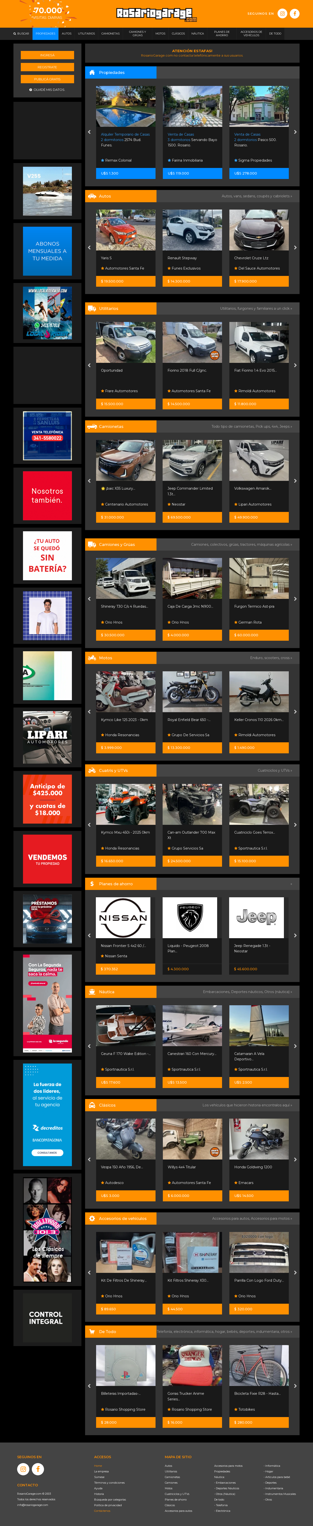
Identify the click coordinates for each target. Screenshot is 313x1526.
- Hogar (268, 1471)
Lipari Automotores (252, 504)
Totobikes (244, 1409)
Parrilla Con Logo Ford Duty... (259, 1280)
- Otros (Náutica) (224, 1494)
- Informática (272, 1465)
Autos (168, 1465)
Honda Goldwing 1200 (253, 1167)
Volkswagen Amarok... (252, 488)
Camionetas (172, 1477)
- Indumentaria (273, 1488)
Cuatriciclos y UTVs (177, 1494)
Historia (99, 1494)
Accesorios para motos (270, 1218)
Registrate (47, 67)
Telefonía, (165, 1331)
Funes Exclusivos (184, 268)
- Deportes (270, 1482)
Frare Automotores (119, 391)
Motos (168, 1488)
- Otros (268, 1499)
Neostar (176, 504)
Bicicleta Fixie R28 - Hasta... (257, 1393)
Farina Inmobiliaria (185, 160)
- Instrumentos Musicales (280, 1494)
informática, (204, 1331)
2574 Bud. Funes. (125, 140)
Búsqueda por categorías (110, 1499)
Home (98, 1465)
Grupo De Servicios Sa (188, 735)
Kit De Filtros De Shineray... (124, 1280)
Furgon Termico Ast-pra (254, 606)
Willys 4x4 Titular (182, 1167)
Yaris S (106, 258)
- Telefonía (221, 1505)
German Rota (248, 622)
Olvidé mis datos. (47, 89)
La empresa (101, 1471)
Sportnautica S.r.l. (251, 848)
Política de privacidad (108, 1505)
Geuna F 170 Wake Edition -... (126, 1054)
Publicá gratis (47, 79)
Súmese (99, 1477)
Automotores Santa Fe (122, 268)
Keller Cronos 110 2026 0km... (259, 720)
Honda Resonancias (120, 735)
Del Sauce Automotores (257, 268)
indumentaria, (268, 1331)
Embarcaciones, (217, 992)
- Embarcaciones (225, 1482)
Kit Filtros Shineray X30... (188, 1280)
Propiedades (222, 1471)
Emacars (243, 1183)
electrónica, (184, 1331)
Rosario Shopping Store (123, 1409)
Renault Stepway (182, 258)
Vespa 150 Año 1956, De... (122, 1167)
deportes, (247, 1331)
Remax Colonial (116, 160)
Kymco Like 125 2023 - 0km (124, 720)
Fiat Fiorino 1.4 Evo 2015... (255, 370)
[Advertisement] (47, 130)
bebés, (233, 1331)
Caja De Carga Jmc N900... (190, 606)
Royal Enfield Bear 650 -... (189, 720)
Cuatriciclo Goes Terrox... (254, 832)
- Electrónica (222, 1511)
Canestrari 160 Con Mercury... (192, 1054)
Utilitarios (171, 1471)
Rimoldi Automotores (254, 391)
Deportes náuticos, (247, 992)
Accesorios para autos (178, 1511)
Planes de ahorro (176, 1499)
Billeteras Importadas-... (121, 1393)
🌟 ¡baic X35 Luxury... (118, 488)
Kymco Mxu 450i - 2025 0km (125, 832)
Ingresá (47, 55)
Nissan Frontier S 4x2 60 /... (123, 946)
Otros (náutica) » (278, 992)
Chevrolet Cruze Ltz (251, 258)
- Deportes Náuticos (226, 1488)
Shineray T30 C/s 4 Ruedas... (124, 606)
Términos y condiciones (109, 1482)
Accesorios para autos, (231, 1218)
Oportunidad (112, 370)
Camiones (171, 1482)
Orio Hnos (111, 622)
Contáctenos (102, 1511)
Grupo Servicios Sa (185, 848)
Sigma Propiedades (253, 160)
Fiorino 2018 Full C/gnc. (187, 370)
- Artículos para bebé (277, 1477)
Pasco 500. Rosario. (255, 140)
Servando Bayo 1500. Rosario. (192, 140)
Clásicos (170, 1505)
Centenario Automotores (124, 504)
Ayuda (98, 1488)
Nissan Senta (114, 956)
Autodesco (112, 1183)
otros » (286, 1331)
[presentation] (89, 132)
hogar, (221, 1331)
